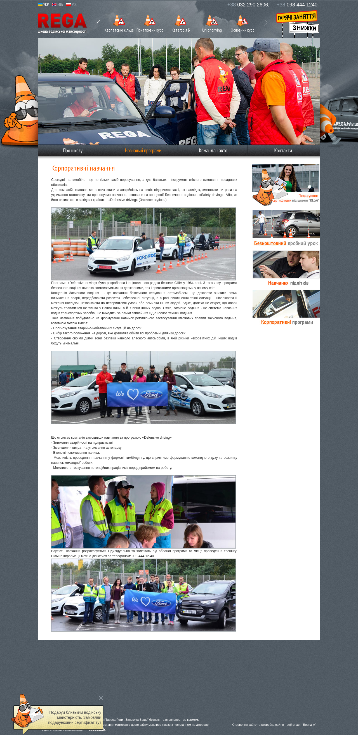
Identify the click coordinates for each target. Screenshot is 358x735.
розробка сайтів (272, 724)
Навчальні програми (143, 150)
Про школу (73, 150)
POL (71, 4)
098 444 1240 (297, 4)
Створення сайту (244, 724)
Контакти (283, 150)
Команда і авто (213, 150)
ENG (57, 4)
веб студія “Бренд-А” (301, 724)
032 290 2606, (248, 4)
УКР (43, 4)
